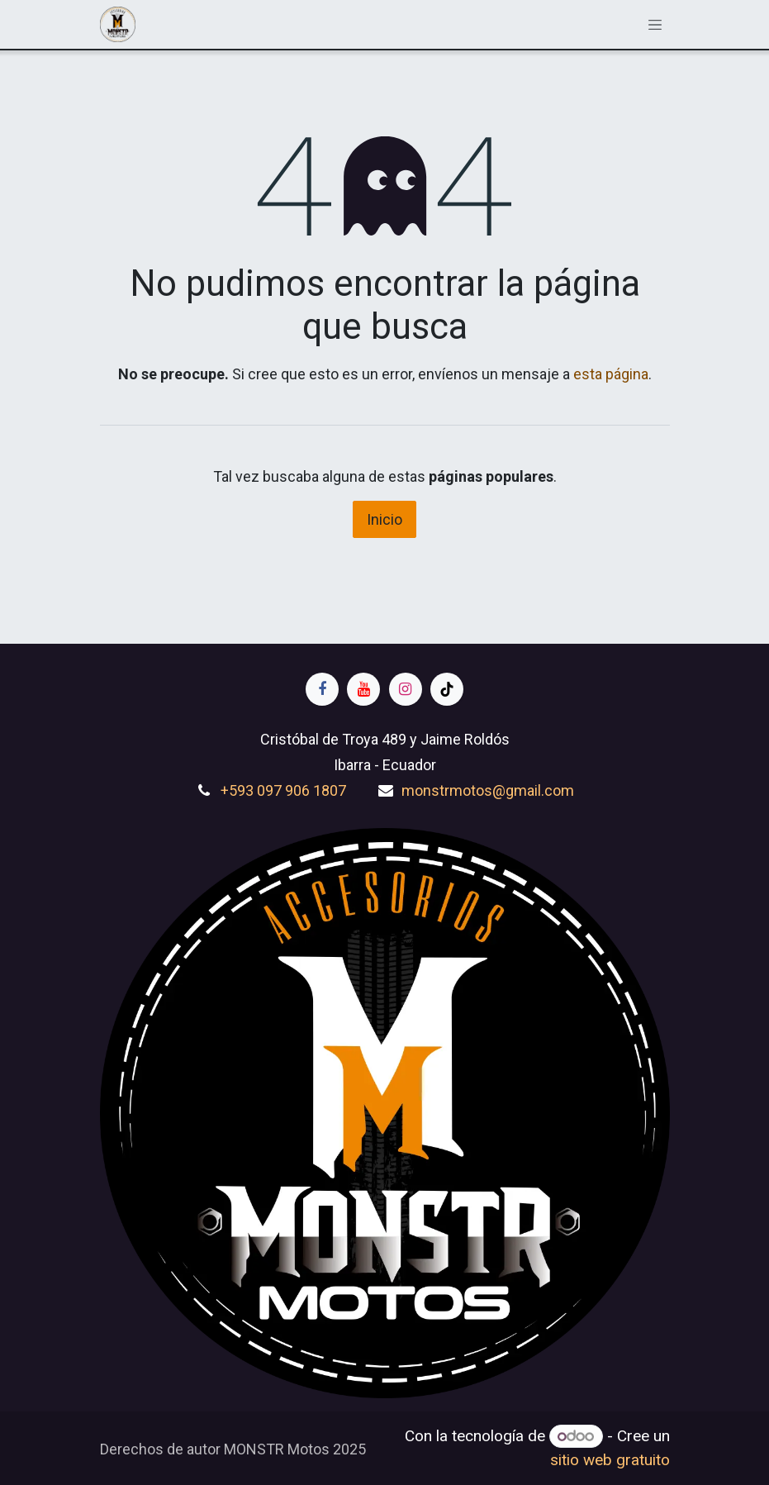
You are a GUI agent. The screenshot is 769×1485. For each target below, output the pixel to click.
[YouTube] (363, 689)
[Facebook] (322, 689)
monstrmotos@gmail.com (487, 790)
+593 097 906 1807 (283, 790)
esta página (610, 374)
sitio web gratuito (610, 1459)
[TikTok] (446, 689)
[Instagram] (405, 689)
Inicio (384, 519)
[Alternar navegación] (655, 24)
